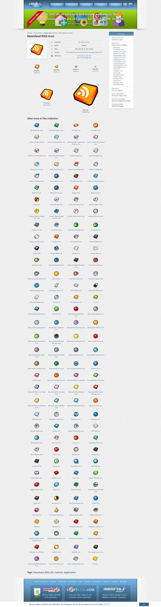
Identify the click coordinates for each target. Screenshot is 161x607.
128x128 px (46, 105)
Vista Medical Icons (119, 67)
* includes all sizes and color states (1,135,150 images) (80, 24)
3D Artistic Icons (118, 84)
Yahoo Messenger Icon (56, 564)
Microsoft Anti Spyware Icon (56, 380)
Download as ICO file (84, 56)
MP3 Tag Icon (95, 431)
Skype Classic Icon (37, 489)
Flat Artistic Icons (118, 49)
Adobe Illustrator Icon (56, 169)
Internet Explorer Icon (37, 290)
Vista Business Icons (120, 65)
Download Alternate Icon (76, 230)
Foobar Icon (37, 253)
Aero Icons (116, 73)
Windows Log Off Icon (96, 527)
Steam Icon (36, 503)
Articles (106, 582)
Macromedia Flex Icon (76, 355)
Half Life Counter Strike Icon (37, 279)
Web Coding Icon (95, 515)
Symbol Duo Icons (119, 53)
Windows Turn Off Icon (36, 552)
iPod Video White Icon (37, 302)
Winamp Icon (56, 527)
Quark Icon (56, 466)
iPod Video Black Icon (96, 290)
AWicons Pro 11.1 (117, 38)
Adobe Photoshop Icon (36, 181)
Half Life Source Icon (76, 279)
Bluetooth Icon (95, 193)
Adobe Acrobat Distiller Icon (56, 142)
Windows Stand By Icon (95, 538)
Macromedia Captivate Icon (37, 327)
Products (57, 5)
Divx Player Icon (56, 230)
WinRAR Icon (76, 552)
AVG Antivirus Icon (76, 181)
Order (80, 582)
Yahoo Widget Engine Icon (75, 564)
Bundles (101, 5)
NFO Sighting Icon (37, 454)
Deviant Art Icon (37, 230)
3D (51, 572)
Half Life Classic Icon (95, 265)
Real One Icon (95, 466)
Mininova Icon (36, 419)
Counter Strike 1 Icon (96, 204)
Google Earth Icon (56, 253)
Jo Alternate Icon (76, 302)
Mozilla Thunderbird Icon (76, 431)
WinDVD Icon (56, 552)
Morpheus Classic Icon (56, 419)
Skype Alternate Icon (95, 478)
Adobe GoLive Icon (37, 169)
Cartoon (58, 572)
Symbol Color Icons (119, 51)
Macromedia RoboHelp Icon (76, 368)
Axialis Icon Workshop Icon (95, 181)
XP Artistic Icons (118, 75)
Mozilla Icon (56, 431)
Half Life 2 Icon (36, 265)
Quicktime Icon (76, 466)
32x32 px (56, 72)
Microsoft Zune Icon (95, 406)
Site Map (123, 582)
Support (87, 582)
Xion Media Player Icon (95, 552)
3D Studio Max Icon (36, 130)
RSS (47, 572)
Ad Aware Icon (95, 130)
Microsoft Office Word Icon (76, 406)
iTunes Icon (56, 302)
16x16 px (95, 71)
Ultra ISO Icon (36, 515)
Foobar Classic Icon (95, 242)
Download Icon (95, 230)
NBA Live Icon (56, 443)
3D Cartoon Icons (84, 42)
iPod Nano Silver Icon (56, 290)
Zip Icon (95, 564)
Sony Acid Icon (76, 489)
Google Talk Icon (95, 253)
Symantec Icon (56, 503)
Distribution (96, 582)
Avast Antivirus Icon (56, 181)
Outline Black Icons (119, 61)
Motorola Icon (95, 419)
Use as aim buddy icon (84, 57)
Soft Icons (116, 69)
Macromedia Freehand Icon (95, 355)
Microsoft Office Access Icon (76, 380)
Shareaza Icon (56, 478)
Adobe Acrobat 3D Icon (36, 142)
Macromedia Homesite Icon (37, 368)
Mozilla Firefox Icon (37, 431)
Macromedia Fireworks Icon (76, 341)
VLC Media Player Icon (56, 515)
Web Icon (37, 527)
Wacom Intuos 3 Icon (76, 515)
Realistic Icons (118, 71)
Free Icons (86, 5)
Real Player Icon (36, 478)
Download (115, 5)
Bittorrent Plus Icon (56, 193)
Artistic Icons (117, 77)
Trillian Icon (95, 503)
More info (107, 604)
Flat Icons (116, 47)
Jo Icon (95, 302)
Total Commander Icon (76, 503)
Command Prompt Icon (76, 204)
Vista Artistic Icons (119, 63)
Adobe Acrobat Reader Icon (37, 156)
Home (36, 582)
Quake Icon (95, 454)
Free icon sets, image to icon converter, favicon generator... (80, 596)
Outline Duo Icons (119, 59)
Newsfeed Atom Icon (95, 443)
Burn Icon (37, 204)
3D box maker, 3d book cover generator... (51, 596)
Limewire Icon (56, 314)
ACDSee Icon (76, 130)
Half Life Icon (56, 279)
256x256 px (85, 112)
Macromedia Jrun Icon (56, 368)
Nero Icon (76, 443)
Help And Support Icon (95, 279)
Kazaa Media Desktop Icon (36, 314)
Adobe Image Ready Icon (76, 169)
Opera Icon (56, 454)
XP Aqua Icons (118, 79)
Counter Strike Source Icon (76, 216)
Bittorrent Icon (36, 193)
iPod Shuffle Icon (76, 290)
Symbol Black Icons (119, 55)
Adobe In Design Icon (96, 169)
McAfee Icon (37, 380)
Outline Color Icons (119, 57)
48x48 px (37, 73)
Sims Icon (76, 478)
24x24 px (76, 71)
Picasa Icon (76, 454)
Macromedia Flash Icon (95, 341)
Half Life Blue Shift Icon (56, 265)
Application (70, 572)
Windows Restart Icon (76, 538)
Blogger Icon (76, 193)
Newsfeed (38, 572)
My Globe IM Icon (36, 443)
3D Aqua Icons (118, 82)
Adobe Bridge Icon (76, 156)
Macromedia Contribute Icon (76, 327)
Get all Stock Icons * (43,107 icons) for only (80, 17)
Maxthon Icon (95, 368)
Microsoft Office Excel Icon (95, 380)
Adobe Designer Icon (95, 156)
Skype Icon (56, 489)
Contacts (114, 582)
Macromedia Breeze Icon (96, 314)
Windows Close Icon (75, 527)
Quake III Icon (36, 466)
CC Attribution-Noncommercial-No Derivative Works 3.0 (84, 52)
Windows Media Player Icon (56, 538)
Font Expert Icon (76, 242)
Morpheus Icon (76, 419)
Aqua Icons (117, 80)
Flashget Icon (56, 242)
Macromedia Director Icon (95, 327)
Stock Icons (71, 5)
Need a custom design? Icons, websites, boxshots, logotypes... (114, 596)
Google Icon (76, 253)
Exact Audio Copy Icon (36, 242)
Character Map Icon (56, 204)
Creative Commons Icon (95, 216)
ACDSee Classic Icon (56, 130)
